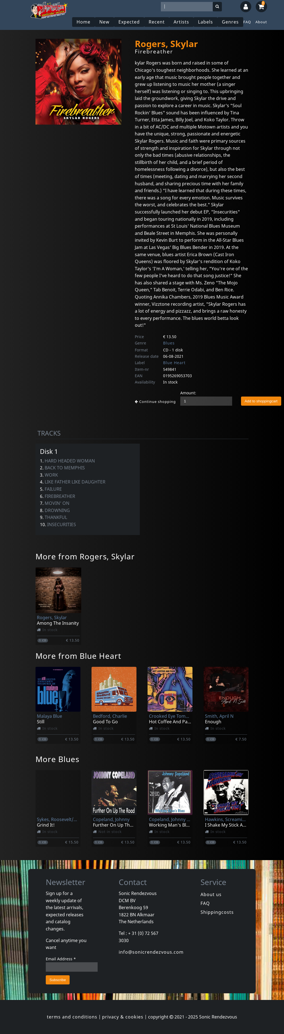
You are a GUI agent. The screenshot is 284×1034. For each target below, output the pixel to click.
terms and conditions (72, 1017)
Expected (129, 22)
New (104, 22)
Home (83, 22)
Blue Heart (174, 362)
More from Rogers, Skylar (85, 556)
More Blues (57, 759)
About (261, 21)
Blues (169, 343)
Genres (230, 22)
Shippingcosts (217, 912)
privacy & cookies (122, 1017)
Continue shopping (155, 401)
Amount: (188, 392)
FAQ (247, 21)
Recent (157, 22)
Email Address (61, 958)
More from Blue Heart (78, 655)
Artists (181, 22)
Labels (205, 22)
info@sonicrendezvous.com (151, 952)
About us (211, 894)
